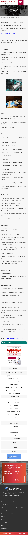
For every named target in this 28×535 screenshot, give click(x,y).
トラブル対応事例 (14, 396)
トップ (2, 498)
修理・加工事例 (14, 423)
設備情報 (14, 442)
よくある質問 (14, 447)
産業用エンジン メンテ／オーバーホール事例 (12, 507)
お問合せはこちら (7, 533)
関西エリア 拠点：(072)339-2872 (12, 473)
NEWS (2, 525)
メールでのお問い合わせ (14, 480)
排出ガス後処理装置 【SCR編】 (15, 17)
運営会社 (14, 451)
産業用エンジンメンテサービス (14, 372)
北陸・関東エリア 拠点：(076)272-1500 (13, 471)
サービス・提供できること (7, 510)
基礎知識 (6, 17)
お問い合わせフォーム (6, 528)
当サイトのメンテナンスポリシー (9, 501)
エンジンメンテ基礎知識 (14, 438)
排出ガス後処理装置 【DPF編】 (8, 34)
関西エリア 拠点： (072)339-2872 (12, 495)
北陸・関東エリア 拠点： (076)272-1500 (14, 494)
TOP (2, 17)
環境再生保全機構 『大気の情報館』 (15, 338)
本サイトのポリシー (14, 368)
